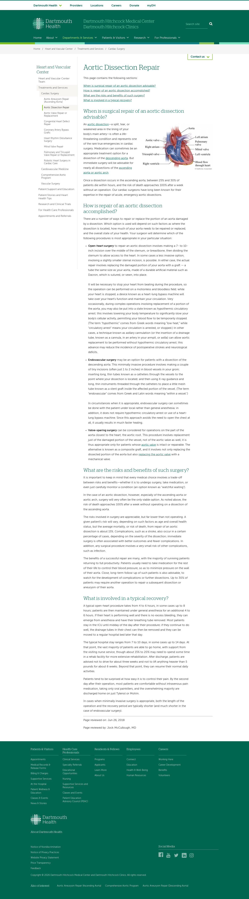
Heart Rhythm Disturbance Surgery (58, 139)
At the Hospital (38, 784)
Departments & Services (78, 38)
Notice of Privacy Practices (45, 852)
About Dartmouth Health (46, 832)
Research (140, 38)
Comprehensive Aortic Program (53, 176)
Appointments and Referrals (54, 216)
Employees (134, 749)
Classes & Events (39, 798)
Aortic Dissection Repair (56, 107)
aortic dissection (98, 124)
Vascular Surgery (50, 183)
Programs (100, 759)
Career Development (170, 765)
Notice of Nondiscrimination (46, 847)
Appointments (38, 759)
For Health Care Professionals (56, 210)
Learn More (101, 770)
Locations (96, 5)
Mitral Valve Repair (53, 147)
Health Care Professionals (71, 751)
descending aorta (117, 158)
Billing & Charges (39, 773)
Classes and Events (72, 793)
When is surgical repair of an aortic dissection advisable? (119, 86)
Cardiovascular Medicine (55, 169)
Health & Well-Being (137, 770)
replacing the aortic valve (155, 454)
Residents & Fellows (107, 749)
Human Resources (136, 775)
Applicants (100, 765)
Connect (131, 759)
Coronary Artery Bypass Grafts (56, 131)
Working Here (166, 759)
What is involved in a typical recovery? (107, 100)
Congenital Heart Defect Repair (57, 123)
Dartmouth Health (45, 5)
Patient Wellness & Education (40, 791)
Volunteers (164, 775)
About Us (99, 775)
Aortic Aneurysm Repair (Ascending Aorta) (56, 100)
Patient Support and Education (56, 189)
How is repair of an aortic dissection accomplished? (116, 90)
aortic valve (148, 444)
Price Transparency (41, 863)
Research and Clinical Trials (54, 204)
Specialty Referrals (72, 765)
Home (37, 38)
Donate (134, 5)
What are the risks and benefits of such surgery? (114, 95)
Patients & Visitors (113, 38)
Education (132, 765)
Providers (76, 5)
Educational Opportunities (70, 772)
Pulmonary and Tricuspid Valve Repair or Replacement (59, 153)
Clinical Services (71, 759)
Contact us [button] (198, 56)
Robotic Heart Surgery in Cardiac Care (57, 162)
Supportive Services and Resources (75, 786)
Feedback (36, 868)
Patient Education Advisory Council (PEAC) (75, 800)
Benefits (163, 770)
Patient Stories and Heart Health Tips (53, 197)
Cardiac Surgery (116, 49)
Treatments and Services (90, 49)
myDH (151, 5)
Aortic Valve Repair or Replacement (55, 114)
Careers (116, 5)
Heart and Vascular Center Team (54, 80)
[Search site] (197, 24)
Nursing (67, 779)
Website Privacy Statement (45, 858)
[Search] (211, 24)
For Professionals (166, 38)
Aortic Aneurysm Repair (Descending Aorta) (165, 886)
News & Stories (39, 803)
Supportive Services (41, 779)
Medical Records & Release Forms (40, 766)
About (50, 38)
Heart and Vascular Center (59, 49)
